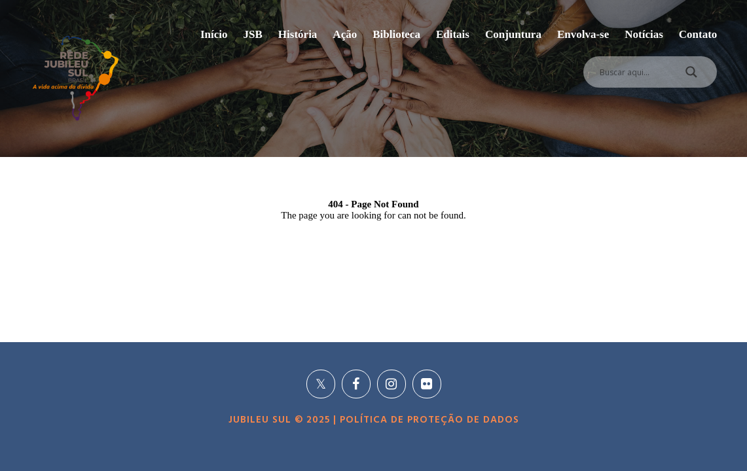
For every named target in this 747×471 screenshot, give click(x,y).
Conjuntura (513, 34)
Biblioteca (396, 34)
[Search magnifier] (691, 75)
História (298, 34)
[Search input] (634, 72)
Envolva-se (583, 34)
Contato (698, 34)
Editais (452, 34)
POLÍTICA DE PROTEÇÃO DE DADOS (428, 420)
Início (214, 34)
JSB (253, 34)
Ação (345, 34)
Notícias (644, 34)
